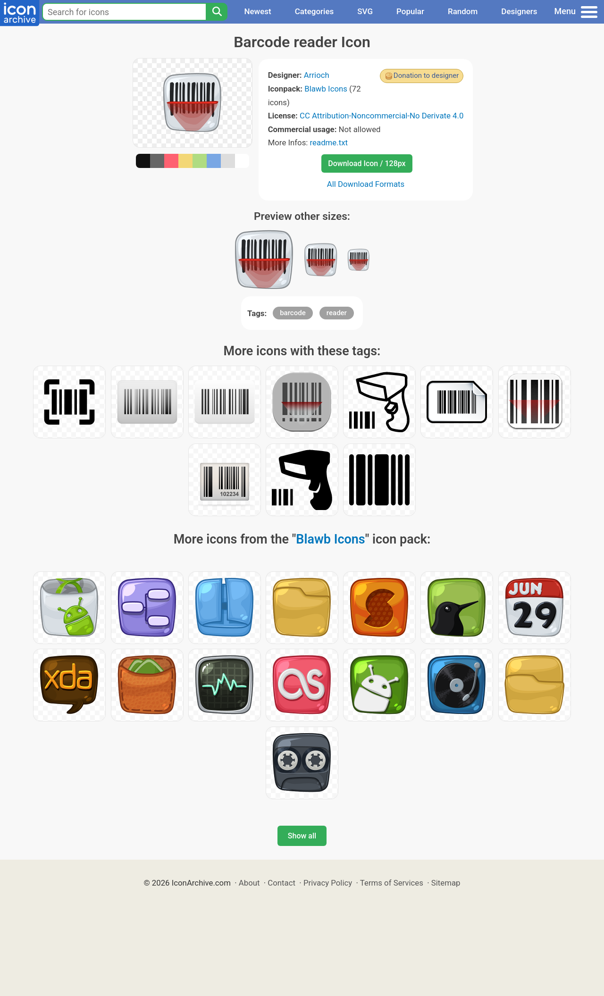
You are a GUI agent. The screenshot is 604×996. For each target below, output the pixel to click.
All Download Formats (366, 184)
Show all (302, 835)
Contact (281, 882)
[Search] (216, 12)
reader (337, 313)
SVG (365, 11)
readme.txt (329, 142)
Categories (314, 11)
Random (463, 11)
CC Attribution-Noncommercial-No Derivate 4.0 (381, 115)
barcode (293, 313)
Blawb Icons (325, 88)
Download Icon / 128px (366, 163)
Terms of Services (391, 882)
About (249, 882)
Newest (257, 11)
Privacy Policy (327, 882)
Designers (519, 11)
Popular (410, 11)
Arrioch (316, 75)
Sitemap (446, 882)
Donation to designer (426, 75)
